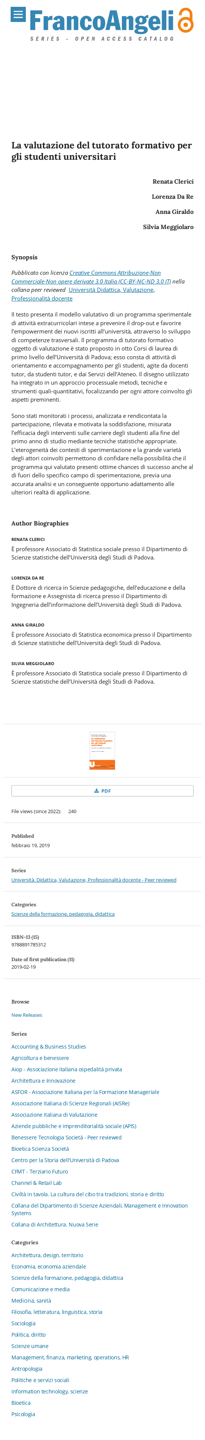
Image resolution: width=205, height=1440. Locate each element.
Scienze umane (29, 1346)
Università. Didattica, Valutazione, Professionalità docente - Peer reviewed (94, 879)
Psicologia (23, 1414)
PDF (105, 790)
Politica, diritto (28, 1334)
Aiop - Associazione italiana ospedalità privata (66, 1069)
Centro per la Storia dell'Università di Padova (65, 1160)
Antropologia (27, 1368)
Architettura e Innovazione (43, 1080)
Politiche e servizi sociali (40, 1380)
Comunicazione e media (40, 1289)
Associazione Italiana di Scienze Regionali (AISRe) (70, 1103)
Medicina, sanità (31, 1300)
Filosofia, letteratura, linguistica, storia (56, 1311)
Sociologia (23, 1323)
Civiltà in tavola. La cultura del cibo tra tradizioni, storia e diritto (87, 1194)
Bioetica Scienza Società (40, 1148)
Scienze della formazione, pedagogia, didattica (63, 913)
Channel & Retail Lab (36, 1182)
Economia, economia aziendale (48, 1266)
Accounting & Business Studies (48, 1046)
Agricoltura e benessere (40, 1057)
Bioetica (20, 1402)
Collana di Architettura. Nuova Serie (54, 1224)
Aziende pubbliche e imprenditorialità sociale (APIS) (73, 1126)
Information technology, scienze (49, 1391)
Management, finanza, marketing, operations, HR (70, 1357)
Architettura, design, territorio (47, 1255)
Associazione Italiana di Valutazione (54, 1114)
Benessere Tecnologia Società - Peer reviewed (66, 1137)
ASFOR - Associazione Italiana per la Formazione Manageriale (85, 1092)
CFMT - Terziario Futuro (39, 1171)
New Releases (26, 1014)
